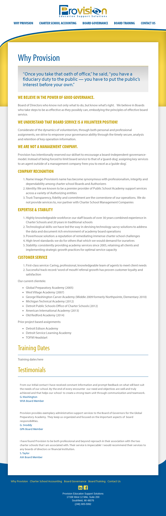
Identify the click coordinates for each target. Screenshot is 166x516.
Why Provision (23, 23)
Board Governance (95, 23)
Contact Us (148, 23)
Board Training (124, 23)
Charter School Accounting (57, 23)
